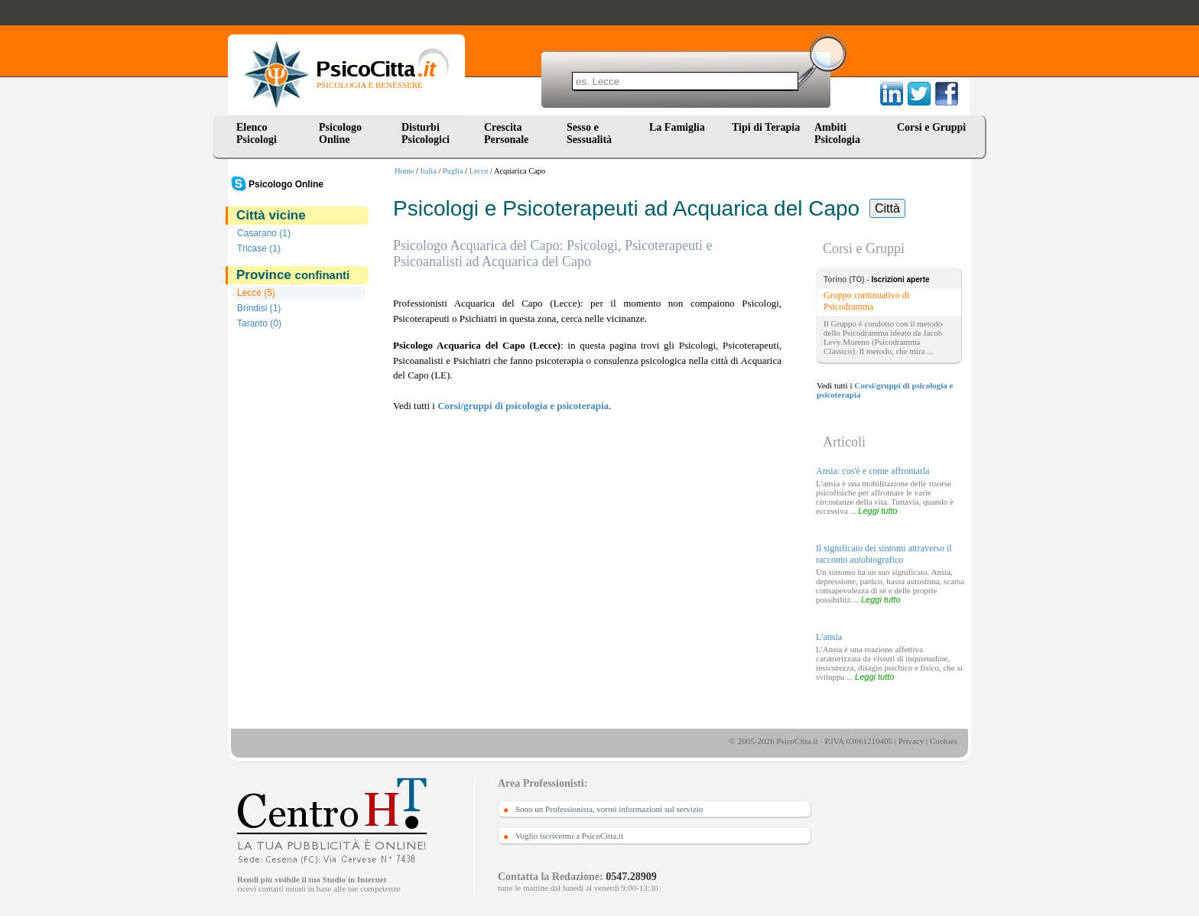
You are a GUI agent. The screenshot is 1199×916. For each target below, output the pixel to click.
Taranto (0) (259, 323)
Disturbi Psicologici (425, 133)
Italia (429, 171)
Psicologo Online (340, 133)
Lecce (479, 171)
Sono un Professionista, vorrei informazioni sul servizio (609, 809)
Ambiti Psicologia (837, 133)
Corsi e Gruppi (931, 127)
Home (404, 171)
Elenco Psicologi (256, 133)
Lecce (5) (256, 292)
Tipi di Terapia (766, 127)
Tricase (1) (259, 248)
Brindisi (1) (259, 308)
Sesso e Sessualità (589, 133)
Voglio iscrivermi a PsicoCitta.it (569, 835)
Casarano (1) (264, 233)
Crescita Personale (506, 133)
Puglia (453, 171)
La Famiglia (679, 127)
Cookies (943, 740)
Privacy (911, 740)
